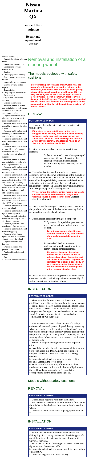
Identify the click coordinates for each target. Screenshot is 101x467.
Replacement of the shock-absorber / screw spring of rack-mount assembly (14, 118)
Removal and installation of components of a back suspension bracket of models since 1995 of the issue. (14, 199)
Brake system (9, 95)
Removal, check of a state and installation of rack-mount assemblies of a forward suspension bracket (14, 109)
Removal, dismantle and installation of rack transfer (13, 224)
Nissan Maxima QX (10, 56)
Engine (7, 72)
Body (6, 257)
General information (12, 103)
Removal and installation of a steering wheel (14, 206)
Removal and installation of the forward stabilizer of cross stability (14, 141)
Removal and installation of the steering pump (14, 230)
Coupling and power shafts (15, 92)
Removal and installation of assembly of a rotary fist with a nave (14, 126)
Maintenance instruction (14, 64)
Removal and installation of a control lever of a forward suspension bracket (14, 149)
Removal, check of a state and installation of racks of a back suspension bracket (14, 162)
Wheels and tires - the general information (12, 248)
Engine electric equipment (15, 82)
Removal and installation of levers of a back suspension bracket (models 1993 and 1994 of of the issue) (14, 189)
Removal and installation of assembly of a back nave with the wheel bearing (14, 169)
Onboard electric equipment (15, 259)
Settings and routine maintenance (11, 68)
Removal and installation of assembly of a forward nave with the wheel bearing (14, 133)
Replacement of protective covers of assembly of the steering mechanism (14, 218)
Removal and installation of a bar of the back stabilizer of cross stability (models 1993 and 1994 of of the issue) (14, 179)
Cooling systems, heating (14, 74)
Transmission (9, 90)
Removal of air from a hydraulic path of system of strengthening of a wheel (13, 236)
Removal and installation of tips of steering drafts (14, 212)
